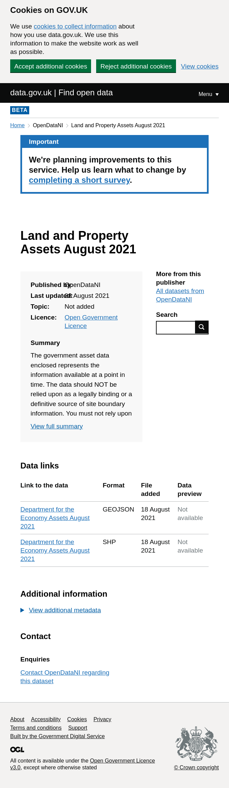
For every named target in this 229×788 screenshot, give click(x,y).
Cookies (77, 719)
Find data (202, 327)
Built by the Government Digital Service (57, 736)
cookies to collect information (75, 26)
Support (77, 728)
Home (17, 125)
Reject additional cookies (136, 66)
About (17, 719)
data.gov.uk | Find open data (61, 92)
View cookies (200, 66)
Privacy (102, 719)
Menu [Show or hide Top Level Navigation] (206, 94)
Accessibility (45, 719)
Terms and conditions (35, 728)
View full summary (57, 426)
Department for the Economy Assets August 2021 (55, 518)
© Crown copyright (196, 767)
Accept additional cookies (50, 66)
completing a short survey (79, 180)
